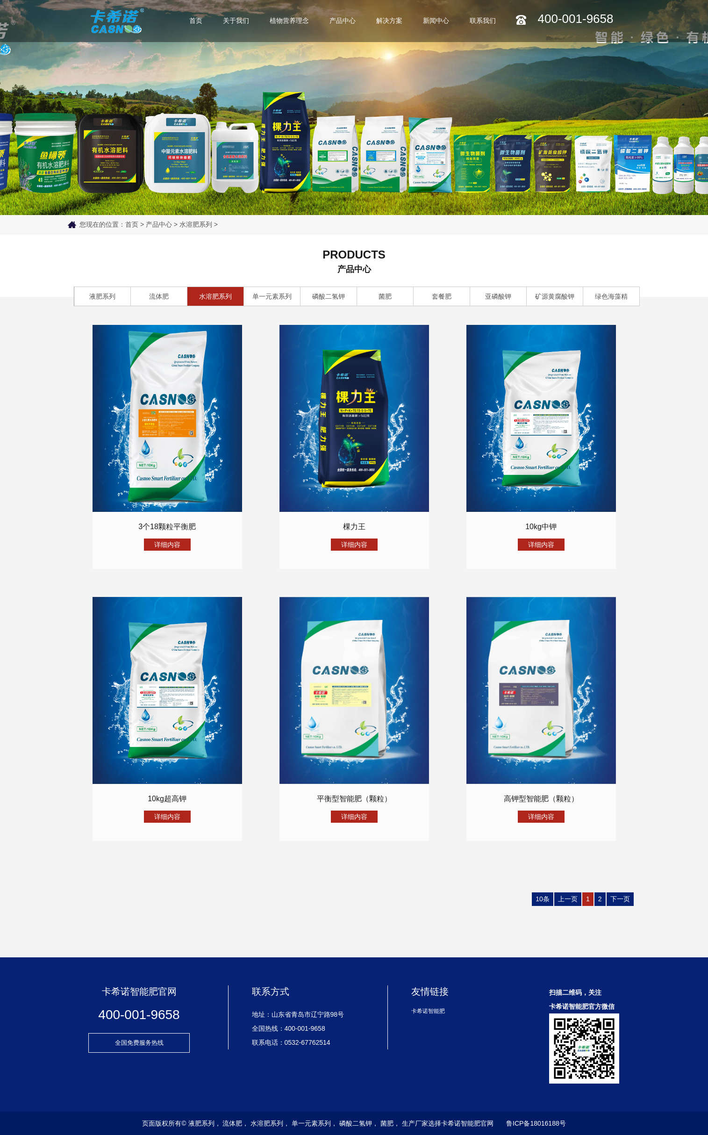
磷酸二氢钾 (328, 296)
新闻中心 (436, 20)
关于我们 (236, 20)
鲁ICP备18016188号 (536, 1123)
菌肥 (385, 296)
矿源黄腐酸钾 (554, 296)
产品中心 (342, 20)
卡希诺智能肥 (428, 1011)
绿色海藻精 (611, 296)
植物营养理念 (289, 20)
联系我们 (483, 20)
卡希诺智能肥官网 (467, 1123)
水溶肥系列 (195, 224)
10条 (543, 899)
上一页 (568, 899)
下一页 (620, 899)
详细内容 (167, 544)
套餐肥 (441, 296)
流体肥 (159, 296)
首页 (195, 20)
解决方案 (389, 20)
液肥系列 (102, 296)
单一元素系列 (272, 296)
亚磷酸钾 (498, 296)
